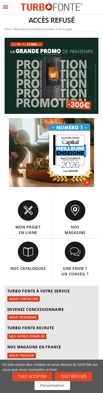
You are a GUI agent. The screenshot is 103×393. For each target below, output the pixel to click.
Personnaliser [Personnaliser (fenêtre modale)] (52, 385)
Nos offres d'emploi (27, 336)
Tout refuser (73, 376)
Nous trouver (21, 355)
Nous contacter (23, 299)
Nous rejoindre (23, 317)
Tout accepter (32, 376)
